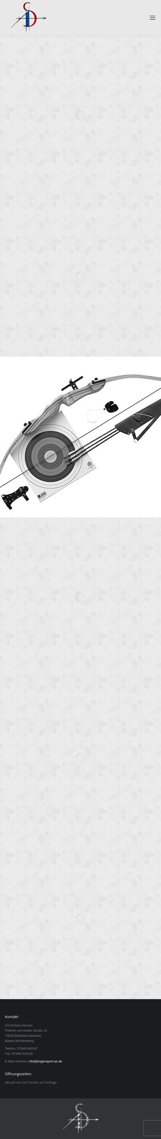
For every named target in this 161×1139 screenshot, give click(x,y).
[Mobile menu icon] (152, 17)
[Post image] (80, 115)
